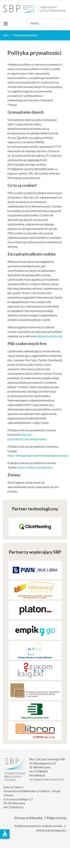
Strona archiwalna (28, 818)
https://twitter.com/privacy (35, 467)
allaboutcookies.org (49, 336)
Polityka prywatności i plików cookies (38, 826)
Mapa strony (56, 818)
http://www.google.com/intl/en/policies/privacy (38, 455)
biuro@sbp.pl (37, 775)
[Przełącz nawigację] (5, 23)
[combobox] (45, 23)
